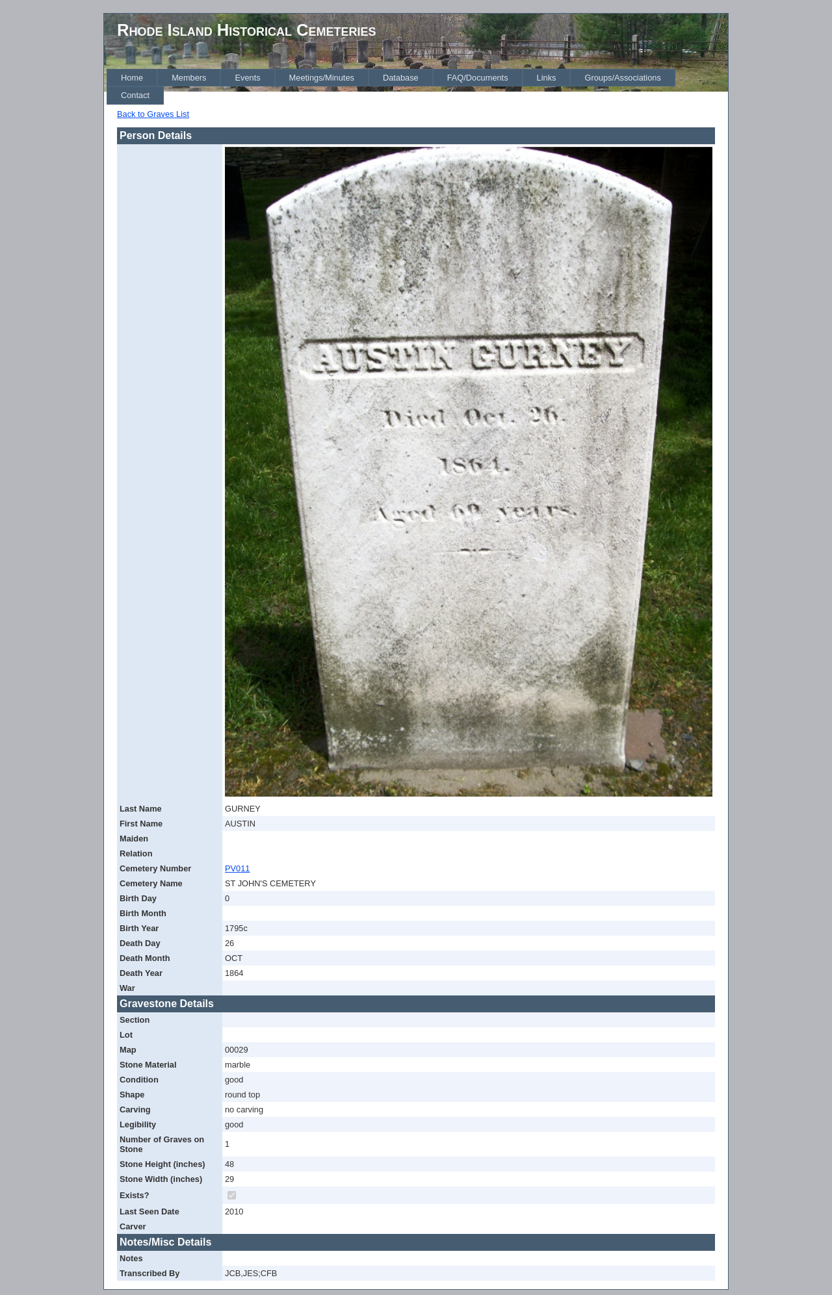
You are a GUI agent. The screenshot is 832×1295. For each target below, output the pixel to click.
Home (132, 78)
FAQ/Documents (477, 78)
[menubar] (417, 87)
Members (189, 78)
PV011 (237, 868)
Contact (135, 95)
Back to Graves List (153, 114)
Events (247, 78)
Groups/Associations (622, 78)
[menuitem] (132, 77)
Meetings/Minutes (321, 78)
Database (401, 78)
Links (546, 78)
